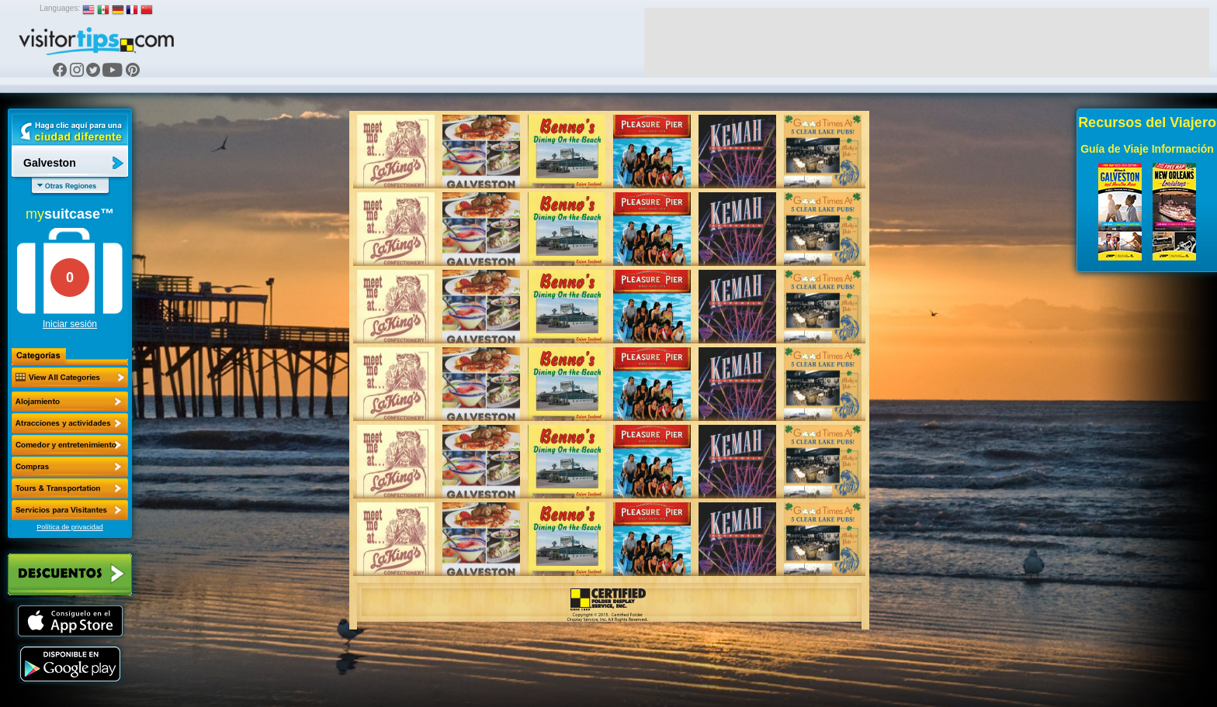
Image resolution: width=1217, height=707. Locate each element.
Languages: (60, 8)
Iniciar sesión (70, 324)
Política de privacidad (69, 527)
